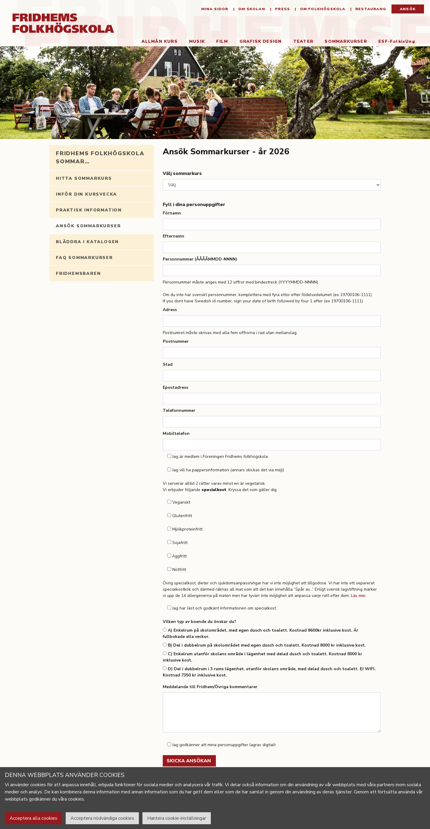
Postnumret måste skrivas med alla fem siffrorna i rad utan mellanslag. (230, 333)
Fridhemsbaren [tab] (78, 273)
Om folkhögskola (322, 9)
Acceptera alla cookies (33, 818)
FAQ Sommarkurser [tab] (84, 257)
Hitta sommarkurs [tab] (84, 178)
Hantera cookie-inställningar (176, 818)
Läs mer (358, 595)
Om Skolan (251, 9)
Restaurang (370, 9)
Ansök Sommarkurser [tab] (88, 226)
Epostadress (175, 387)
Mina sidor (214, 9)
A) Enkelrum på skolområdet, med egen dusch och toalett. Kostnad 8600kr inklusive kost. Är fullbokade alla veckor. (260, 633)
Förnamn (172, 213)
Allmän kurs (160, 41)
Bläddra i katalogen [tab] (87, 242)
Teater (303, 41)
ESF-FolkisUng (396, 41)
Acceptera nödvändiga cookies (102, 818)
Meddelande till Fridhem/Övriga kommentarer (210, 687)
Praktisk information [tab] (89, 210)
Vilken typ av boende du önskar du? (199, 621)
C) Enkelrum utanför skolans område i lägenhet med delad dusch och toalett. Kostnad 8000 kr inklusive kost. (262, 657)
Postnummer (176, 341)
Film (222, 41)
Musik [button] (197, 41)
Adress (170, 310)
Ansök (408, 9)
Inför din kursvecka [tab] (86, 194)
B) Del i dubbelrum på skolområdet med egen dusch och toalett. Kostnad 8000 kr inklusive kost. (264, 645)
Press (282, 9)
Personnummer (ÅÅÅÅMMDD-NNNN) (200, 259)
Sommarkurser (349, 41)
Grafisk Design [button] (260, 41)
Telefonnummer (179, 410)
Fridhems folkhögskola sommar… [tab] (100, 157)
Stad (168, 364)
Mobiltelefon (176, 433)
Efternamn (173, 236)
